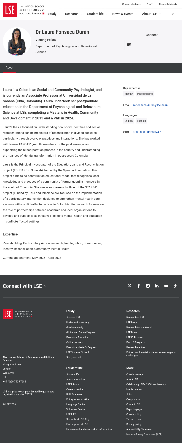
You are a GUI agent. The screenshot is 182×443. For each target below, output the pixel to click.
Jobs (129, 394)
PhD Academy (74, 394)
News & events (125, 14)
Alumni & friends (168, 4)
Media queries (134, 389)
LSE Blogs (131, 322)
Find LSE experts (135, 342)
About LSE (151, 14)
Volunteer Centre (75, 409)
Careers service (74, 389)
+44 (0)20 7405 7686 (14, 381)
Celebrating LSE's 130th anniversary (146, 384)
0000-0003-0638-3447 (147, 132)
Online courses (74, 342)
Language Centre (75, 404)
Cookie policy (133, 414)
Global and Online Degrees (80, 332)
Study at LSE (73, 317)
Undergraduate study (77, 322)
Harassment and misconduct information (89, 429)
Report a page (134, 409)
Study (54, 14)
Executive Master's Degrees (81, 347)
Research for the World (139, 327)
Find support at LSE (77, 424)
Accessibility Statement (139, 429)
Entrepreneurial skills (77, 399)
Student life (97, 14)
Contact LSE (133, 404)
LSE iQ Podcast (134, 337)
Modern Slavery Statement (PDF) (144, 434)
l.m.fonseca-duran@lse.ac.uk (150, 105)
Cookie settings (134, 374)
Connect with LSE (24, 286)
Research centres (136, 347)
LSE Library (72, 384)
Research (74, 14)
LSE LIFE (71, 414)
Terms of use (133, 419)
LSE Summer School (77, 352)
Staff (149, 4)
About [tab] (9, 67)
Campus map (133, 399)
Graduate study (74, 327)
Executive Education (77, 337)
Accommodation (75, 379)
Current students (131, 4)
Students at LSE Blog (77, 419)
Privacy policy (133, 424)
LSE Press (132, 332)
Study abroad (73, 357)
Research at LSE (135, 317)
